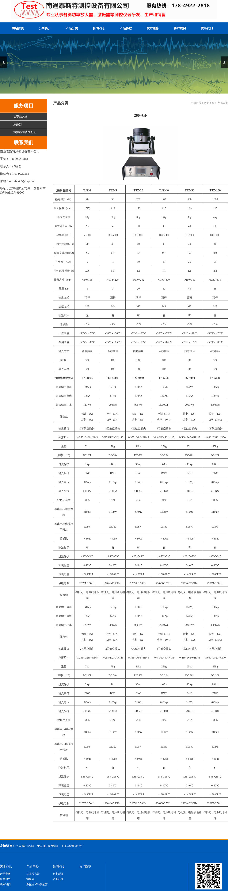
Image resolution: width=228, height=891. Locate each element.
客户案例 (180, 28)
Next (224, 62)
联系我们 (207, 28)
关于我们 (6, 866)
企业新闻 (58, 879)
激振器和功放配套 (24, 132)
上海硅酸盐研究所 (71, 846)
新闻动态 (99, 28)
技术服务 (153, 28)
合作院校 (85, 866)
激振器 (17, 124)
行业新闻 (58, 874)
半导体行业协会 (25, 846)
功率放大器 (20, 116)
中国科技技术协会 (48, 846)
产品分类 (72, 28)
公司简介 (45, 28)
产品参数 (126, 28)
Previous (3, 62)
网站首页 (18, 28)
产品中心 (32, 866)
